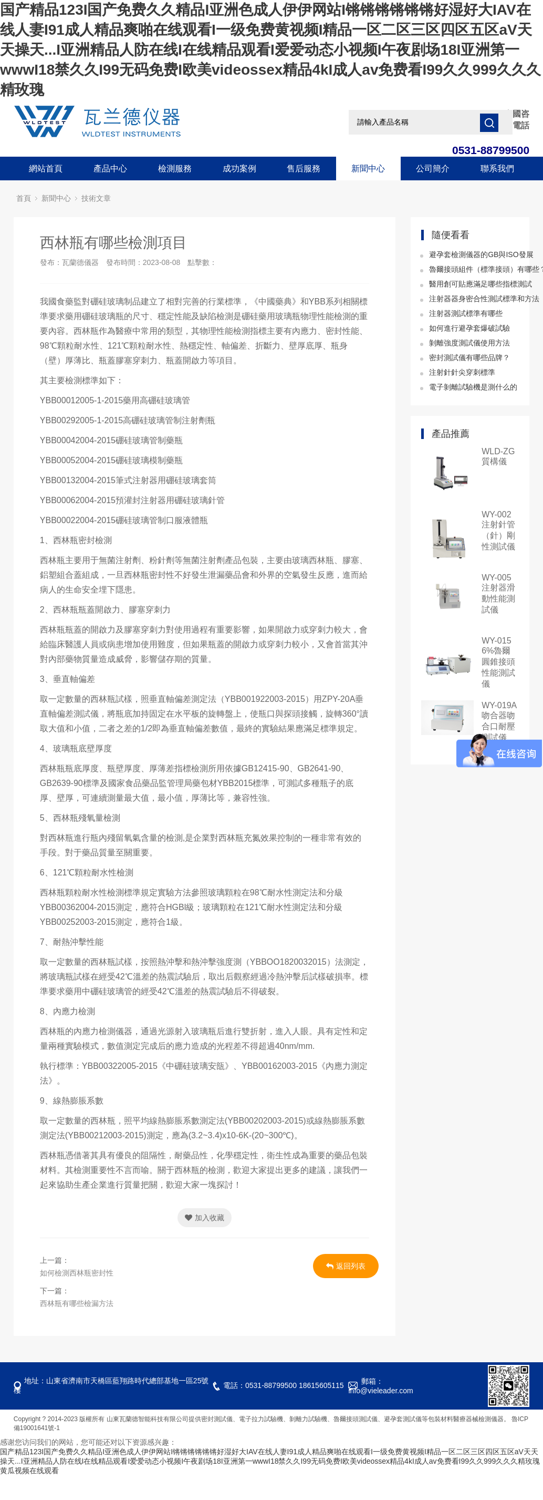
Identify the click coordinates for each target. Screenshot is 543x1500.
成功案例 (239, 168)
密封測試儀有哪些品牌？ (469, 357)
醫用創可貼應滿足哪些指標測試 (480, 284)
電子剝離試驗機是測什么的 (473, 387)
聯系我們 (497, 168)
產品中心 (110, 168)
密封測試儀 (217, 1419)
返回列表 (346, 1266)
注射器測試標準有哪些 (466, 313)
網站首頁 (45, 168)
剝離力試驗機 (308, 1419)
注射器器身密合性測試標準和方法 (484, 298)
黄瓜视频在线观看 (29, 1470)
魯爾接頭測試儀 (355, 1419)
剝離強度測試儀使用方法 (469, 343)
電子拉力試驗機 (261, 1419)
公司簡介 (433, 168)
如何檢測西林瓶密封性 (76, 1273)
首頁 (23, 199)
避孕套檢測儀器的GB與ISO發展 (481, 254)
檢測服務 (175, 168)
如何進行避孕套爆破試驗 (469, 328)
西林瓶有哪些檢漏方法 (76, 1303)
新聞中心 (368, 168)
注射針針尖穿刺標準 (462, 372)
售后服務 (303, 168)
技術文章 (96, 199)
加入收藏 (204, 1217)
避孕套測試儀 (403, 1419)
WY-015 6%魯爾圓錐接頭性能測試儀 (498, 662)
